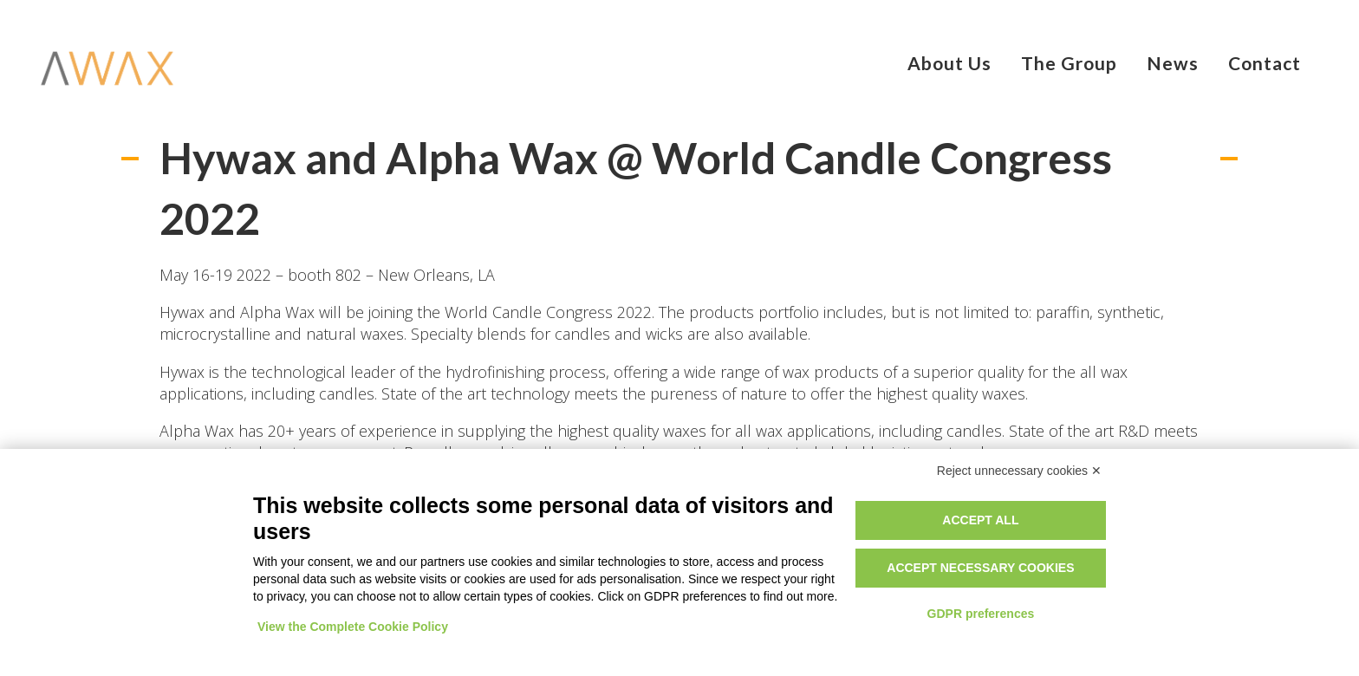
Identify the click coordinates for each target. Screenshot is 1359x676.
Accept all (980, 520)
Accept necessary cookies (980, 568)
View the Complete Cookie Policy (352, 627)
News (1173, 63)
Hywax (182, 312)
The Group (1069, 63)
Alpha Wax (277, 312)
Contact (1264, 63)
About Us (949, 63)
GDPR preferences (981, 614)
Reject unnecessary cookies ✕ (1019, 471)
